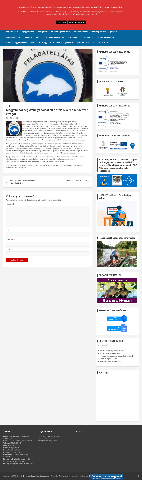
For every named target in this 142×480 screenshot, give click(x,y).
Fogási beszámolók (12, 37)
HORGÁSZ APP (83, 43)
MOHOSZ (104, 345)
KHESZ (18, 118)
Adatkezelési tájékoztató (77, 22)
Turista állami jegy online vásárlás (113, 351)
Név (8, 230)
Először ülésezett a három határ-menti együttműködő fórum (22, 182)
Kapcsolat (28, 37)
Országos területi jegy (38, 43)
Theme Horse (64, 476)
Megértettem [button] (62, 22)
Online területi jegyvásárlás (110, 353)
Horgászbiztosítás (81, 32)
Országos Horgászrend (55, 37)
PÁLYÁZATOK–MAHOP (101, 43)
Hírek (8, 106)
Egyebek (112, 32)
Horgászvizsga (10, 32)
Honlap (8, 249)
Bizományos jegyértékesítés (16, 43)
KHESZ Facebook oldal (109, 348)
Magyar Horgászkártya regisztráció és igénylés (117, 356)
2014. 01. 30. (10, 118)
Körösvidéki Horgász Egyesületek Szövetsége (32, 476)
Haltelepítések (42, 32)
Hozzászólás (11, 204)
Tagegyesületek (27, 32)
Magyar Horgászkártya (60, 32)
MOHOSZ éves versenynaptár (111, 361)
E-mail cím (10, 240)
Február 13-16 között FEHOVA (76, 181)
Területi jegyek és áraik (109, 359)
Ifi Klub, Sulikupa (87, 37)
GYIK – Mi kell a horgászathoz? (62, 43)
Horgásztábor (72, 37)
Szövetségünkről (97, 32)
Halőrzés (39, 37)
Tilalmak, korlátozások (105, 37)
